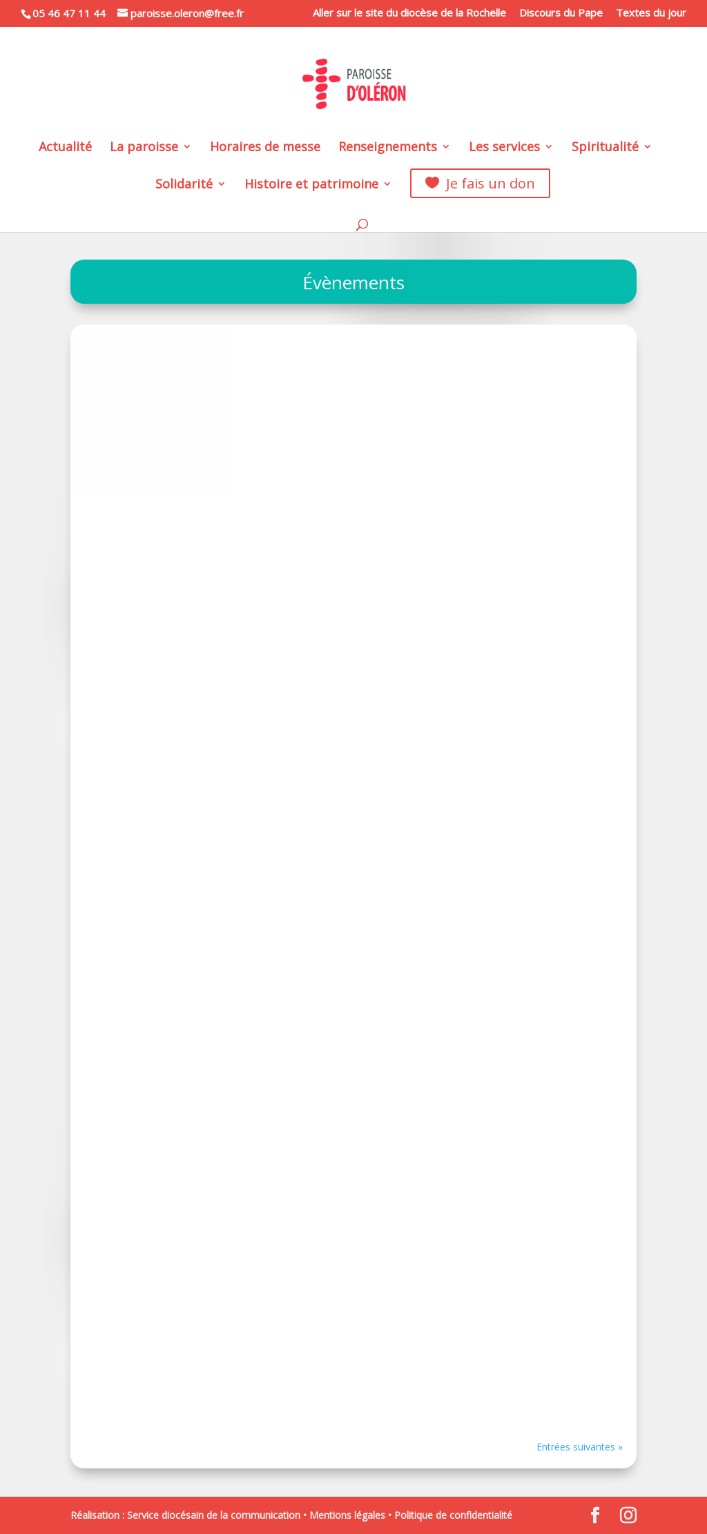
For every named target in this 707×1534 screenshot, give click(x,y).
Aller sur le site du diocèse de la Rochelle (409, 13)
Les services (504, 148)
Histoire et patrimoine (311, 185)
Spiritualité (605, 148)
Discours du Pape (561, 13)
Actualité (65, 148)
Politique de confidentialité (453, 1515)
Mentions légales (347, 1515)
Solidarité (184, 185)
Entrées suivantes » (579, 1446)
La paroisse (144, 148)
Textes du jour (651, 13)
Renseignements (387, 148)
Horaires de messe (265, 148)
